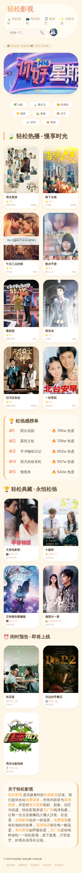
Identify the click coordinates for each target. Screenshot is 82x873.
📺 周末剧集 (33, 21)
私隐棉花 (35, 865)
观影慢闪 (22, 865)
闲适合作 (47, 865)
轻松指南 (10, 865)
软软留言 (59, 865)
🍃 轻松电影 (14, 21)
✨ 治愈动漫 (67, 21)
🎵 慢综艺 (49, 21)
